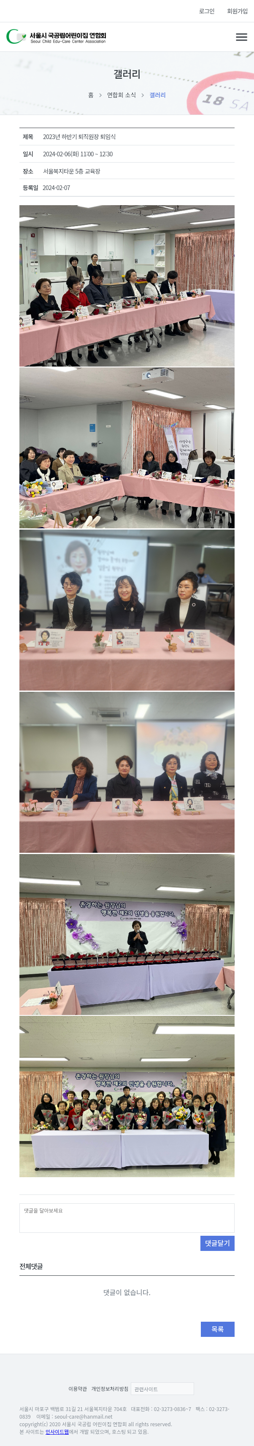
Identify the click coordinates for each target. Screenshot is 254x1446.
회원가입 (237, 11)
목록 (217, 1329)
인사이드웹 (57, 1431)
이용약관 (77, 1388)
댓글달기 (217, 1243)
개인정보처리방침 (109, 1388)
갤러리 (157, 95)
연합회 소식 (121, 95)
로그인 (207, 11)
